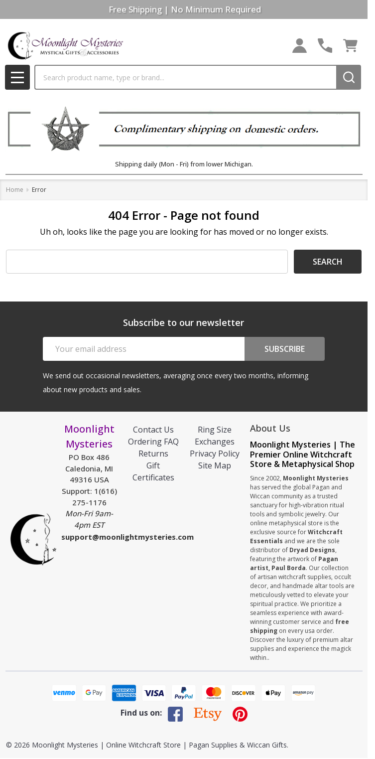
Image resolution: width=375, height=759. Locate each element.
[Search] (348, 77)
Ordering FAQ (153, 441)
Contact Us (153, 429)
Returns (153, 453)
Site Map (214, 465)
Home (14, 189)
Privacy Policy (215, 453)
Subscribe (284, 348)
